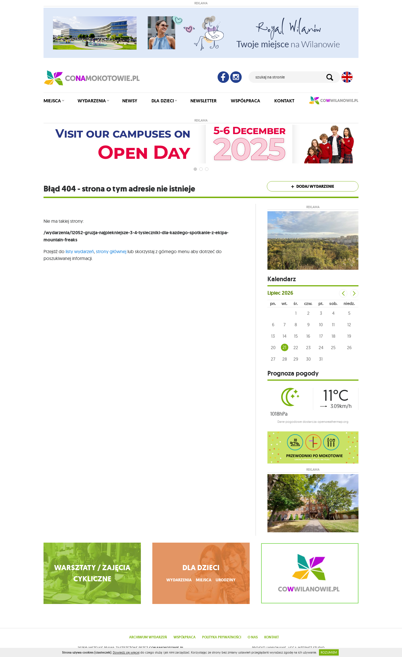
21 (284, 347)
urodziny (226, 580)
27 (273, 359)
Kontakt (284, 101)
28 (284, 359)
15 (296, 336)
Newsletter (203, 101)
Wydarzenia (92, 101)
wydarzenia (179, 580)
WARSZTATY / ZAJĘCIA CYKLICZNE (92, 573)
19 (349, 336)
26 (349, 347)
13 (273, 336)
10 (321, 324)
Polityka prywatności (221, 637)
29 (295, 359)
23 (308, 347)
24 (321, 347)
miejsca (203, 580)
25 (333, 347)
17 (321, 336)
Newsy (129, 101)
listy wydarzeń (80, 251)
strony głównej (111, 251)
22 (295, 347)
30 (308, 359)
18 (333, 336)
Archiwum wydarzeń (148, 637)
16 (308, 336)
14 (284, 336)
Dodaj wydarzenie (312, 186)
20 (273, 347)
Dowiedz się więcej (126, 652)
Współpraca (245, 101)
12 (349, 324)
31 (321, 359)
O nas (253, 637)
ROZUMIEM (329, 652)
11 (333, 324)
